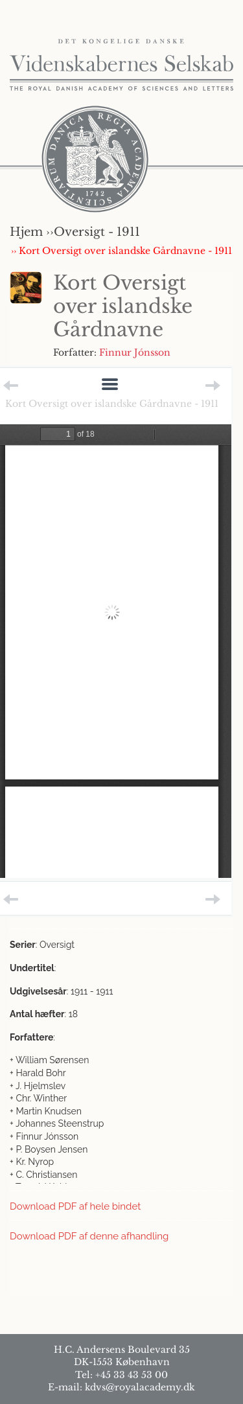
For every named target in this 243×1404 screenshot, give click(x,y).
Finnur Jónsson (134, 352)
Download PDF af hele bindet (75, 1206)
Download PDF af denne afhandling (89, 1236)
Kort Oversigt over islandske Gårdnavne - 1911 (111, 403)
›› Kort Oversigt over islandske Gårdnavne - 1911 (121, 251)
